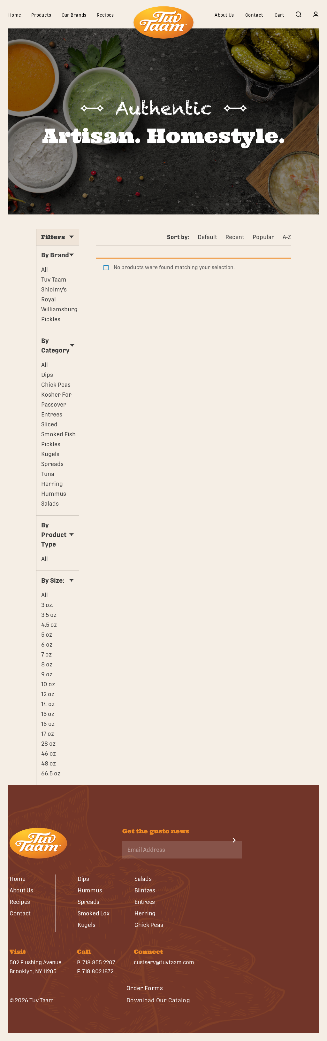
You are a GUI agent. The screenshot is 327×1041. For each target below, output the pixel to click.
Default (207, 237)
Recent (234, 237)
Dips (47, 374)
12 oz (47, 694)
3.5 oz (49, 614)
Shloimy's (54, 289)
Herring (52, 483)
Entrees (51, 414)
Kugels (50, 454)
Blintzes (144, 890)
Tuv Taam (53, 279)
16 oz (48, 723)
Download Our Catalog (158, 1000)
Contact (254, 15)
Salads (50, 503)
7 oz (46, 654)
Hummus (53, 493)
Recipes (105, 15)
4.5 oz (49, 624)
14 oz (48, 704)
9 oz (46, 674)
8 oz (46, 664)
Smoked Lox (93, 913)
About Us (224, 15)
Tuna (47, 473)
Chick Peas (56, 384)
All (44, 269)
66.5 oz (50, 773)
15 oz (47, 714)
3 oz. (47, 605)
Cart (280, 15)
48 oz (48, 763)
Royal (48, 299)
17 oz (47, 733)
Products (41, 15)
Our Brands (74, 15)
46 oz (48, 753)
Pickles (50, 444)
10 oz (48, 684)
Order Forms (144, 988)
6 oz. (47, 644)
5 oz (46, 634)
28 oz (48, 743)
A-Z (287, 237)
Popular (263, 237)
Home (14, 15)
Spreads (52, 464)
